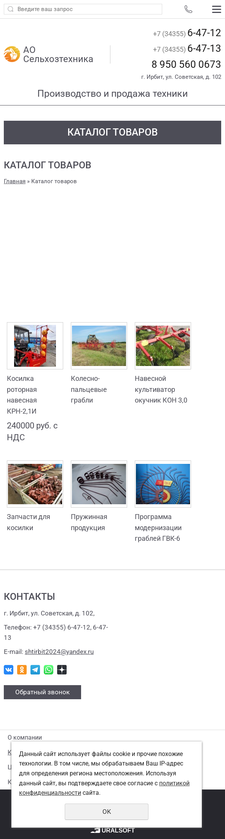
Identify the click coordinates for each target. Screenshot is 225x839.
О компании (25, 737)
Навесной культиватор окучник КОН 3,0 (161, 389)
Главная (15, 181)
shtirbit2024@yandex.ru (59, 651)
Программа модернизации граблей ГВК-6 (158, 528)
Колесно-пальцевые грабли (89, 389)
